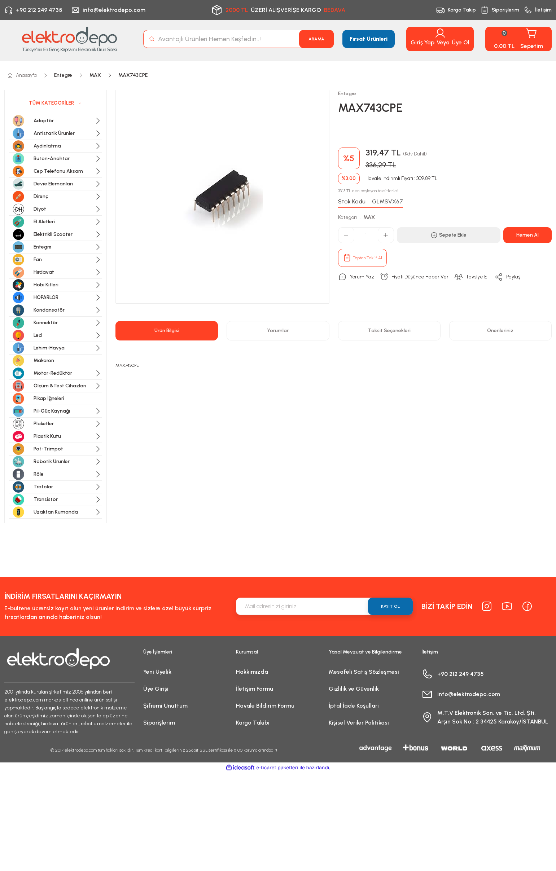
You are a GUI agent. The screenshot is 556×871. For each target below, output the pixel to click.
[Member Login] (440, 33)
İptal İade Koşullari (354, 705)
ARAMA (316, 38)
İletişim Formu (254, 688)
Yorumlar (278, 330)
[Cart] (518, 39)
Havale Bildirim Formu (265, 705)
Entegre (347, 94)
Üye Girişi (155, 688)
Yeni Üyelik (157, 671)
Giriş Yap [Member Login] (422, 42)
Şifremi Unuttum (165, 705)
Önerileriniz (500, 330)
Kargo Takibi (253, 722)
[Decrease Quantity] (346, 235)
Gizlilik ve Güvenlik (354, 688)
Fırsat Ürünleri (369, 38)
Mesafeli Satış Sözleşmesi (364, 671)
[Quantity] (366, 235)
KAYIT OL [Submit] (390, 606)
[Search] (238, 39)
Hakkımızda (252, 671)
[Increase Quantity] (386, 235)
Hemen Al (527, 235)
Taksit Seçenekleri (389, 330)
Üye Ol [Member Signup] (460, 42)
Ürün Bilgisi (166, 330)
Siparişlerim (159, 722)
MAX (369, 217)
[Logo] (69, 39)
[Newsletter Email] (324, 606)
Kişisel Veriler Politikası (359, 722)
